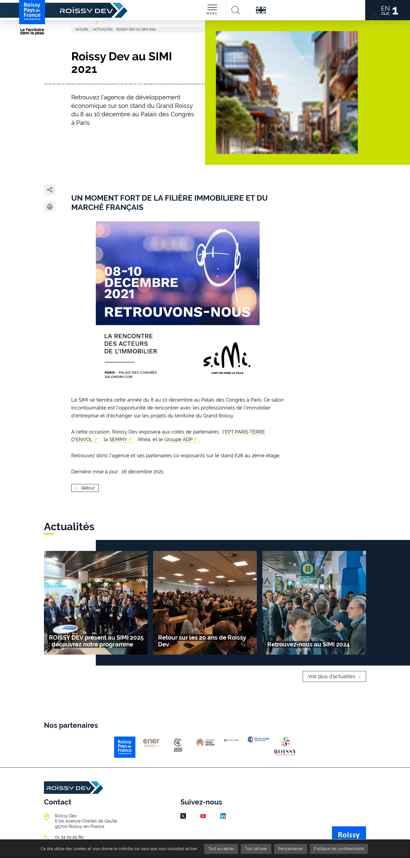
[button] (49, 206)
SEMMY (118, 439)
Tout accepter (221, 849)
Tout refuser (256, 849)
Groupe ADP (178, 439)
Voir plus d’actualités (331, 676)
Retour (87, 488)
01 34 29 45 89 (69, 837)
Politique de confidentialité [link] (339, 849)
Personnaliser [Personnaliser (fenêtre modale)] (290, 849)
